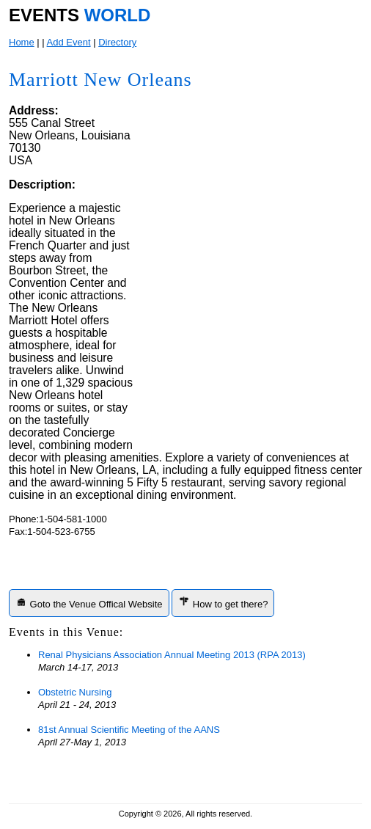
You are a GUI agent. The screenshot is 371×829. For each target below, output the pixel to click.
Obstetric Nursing (74, 692)
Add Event (69, 42)
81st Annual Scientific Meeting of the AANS (129, 729)
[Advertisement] (249, 350)
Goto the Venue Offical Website (89, 603)
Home (21, 42)
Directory (117, 42)
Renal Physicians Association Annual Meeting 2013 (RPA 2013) (172, 654)
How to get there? (223, 603)
